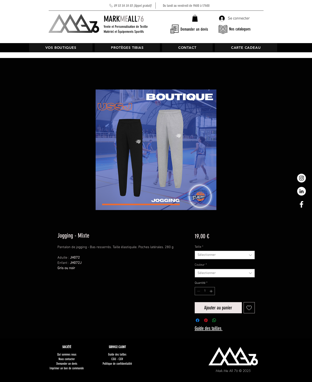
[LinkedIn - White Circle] (301, 191)
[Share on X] (222, 320)
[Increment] (211, 291)
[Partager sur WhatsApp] (214, 320)
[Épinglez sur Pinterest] (206, 320)
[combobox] (225, 255)
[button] (195, 18)
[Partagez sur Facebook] (197, 320)
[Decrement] (198, 291)
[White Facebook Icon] (301, 204)
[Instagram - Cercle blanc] (301, 178)
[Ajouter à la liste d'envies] (249, 307)
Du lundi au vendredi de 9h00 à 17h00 (162, 6)
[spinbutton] (205, 291)
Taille (199, 247)
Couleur (201, 265)
